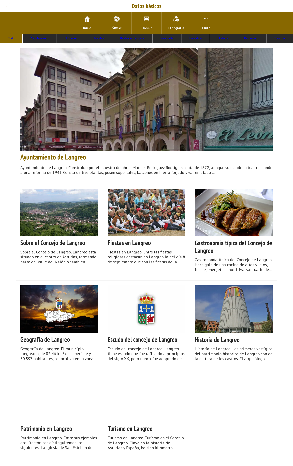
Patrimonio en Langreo (46, 428)
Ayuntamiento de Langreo (53, 157)
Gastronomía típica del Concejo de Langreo (233, 246)
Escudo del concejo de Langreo (142, 339)
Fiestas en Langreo (129, 243)
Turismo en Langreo (130, 428)
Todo (11, 38)
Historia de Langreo (217, 339)
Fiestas (99, 38)
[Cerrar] (7, 6)
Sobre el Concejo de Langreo (52, 243)
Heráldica (195, 38)
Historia (223, 38)
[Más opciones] (206, 23)
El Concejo (71, 38)
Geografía (167, 38)
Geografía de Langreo (45, 339)
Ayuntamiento (39, 38)
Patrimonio (251, 38)
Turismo (279, 38)
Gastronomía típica (132, 38)
